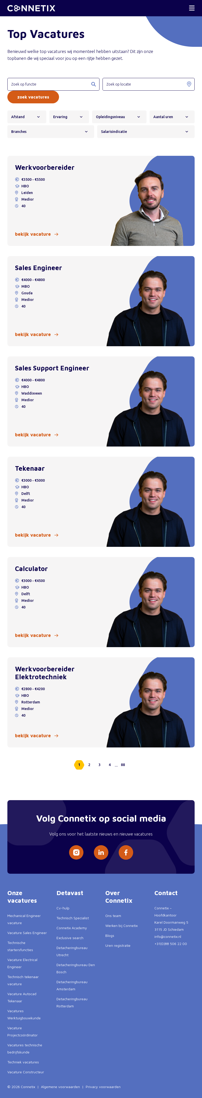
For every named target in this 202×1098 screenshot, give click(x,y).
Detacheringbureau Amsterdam (72, 985)
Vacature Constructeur (25, 1072)
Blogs (109, 935)
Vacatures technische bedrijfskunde (24, 1048)
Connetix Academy (71, 928)
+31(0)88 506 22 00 (170, 943)
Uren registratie (118, 945)
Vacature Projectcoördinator (22, 1031)
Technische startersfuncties (20, 946)
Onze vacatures (22, 896)
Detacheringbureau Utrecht (72, 951)
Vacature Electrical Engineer (22, 963)
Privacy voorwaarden (103, 1087)
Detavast (69, 892)
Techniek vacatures (23, 1062)
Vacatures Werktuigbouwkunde (24, 1014)
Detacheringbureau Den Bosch (75, 968)
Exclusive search (69, 938)
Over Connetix (119, 896)
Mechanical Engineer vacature (24, 919)
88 (123, 765)
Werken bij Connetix (121, 925)
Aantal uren (165, 117)
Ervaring (62, 117)
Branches (20, 132)
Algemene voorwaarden (60, 1087)
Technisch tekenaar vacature (23, 980)
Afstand (19, 117)
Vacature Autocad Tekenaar (21, 997)
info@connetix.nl (167, 936)
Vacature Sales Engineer (27, 932)
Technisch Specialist (72, 918)
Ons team (113, 915)
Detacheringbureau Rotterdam (72, 1002)
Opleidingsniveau (112, 117)
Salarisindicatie (116, 132)
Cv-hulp (62, 908)
